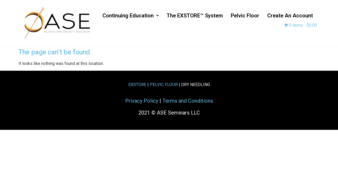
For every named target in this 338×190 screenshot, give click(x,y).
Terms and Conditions (187, 101)
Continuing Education (130, 15)
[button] (130, 15)
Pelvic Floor (245, 15)
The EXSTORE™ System (195, 15)
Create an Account (290, 15)
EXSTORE (137, 84)
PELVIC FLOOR (164, 84)
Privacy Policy (141, 101)
